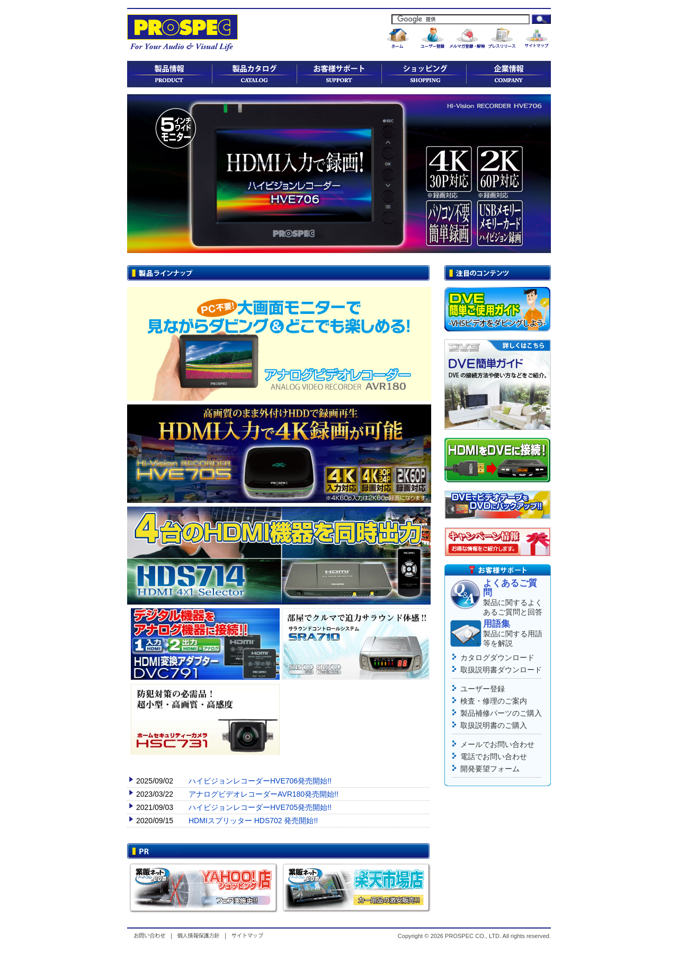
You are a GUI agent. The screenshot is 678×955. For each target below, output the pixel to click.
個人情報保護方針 (198, 935)
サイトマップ (246, 935)
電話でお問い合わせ (493, 756)
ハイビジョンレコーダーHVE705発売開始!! (260, 807)
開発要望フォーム (490, 768)
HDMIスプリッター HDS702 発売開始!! (253, 820)
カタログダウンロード (497, 657)
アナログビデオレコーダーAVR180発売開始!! (263, 794)
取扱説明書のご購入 (493, 725)
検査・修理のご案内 (493, 701)
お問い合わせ (151, 935)
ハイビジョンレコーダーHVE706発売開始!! (260, 781)
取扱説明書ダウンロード (501, 669)
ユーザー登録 (482, 688)
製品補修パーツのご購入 (501, 713)
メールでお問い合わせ (497, 744)
